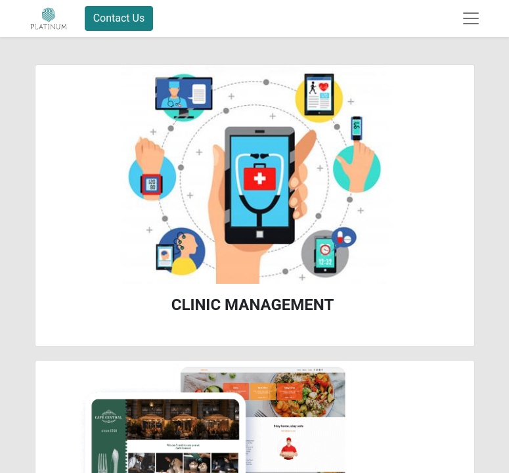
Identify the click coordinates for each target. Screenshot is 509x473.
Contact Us (119, 18)
